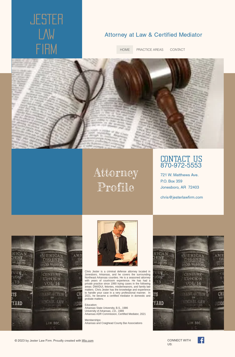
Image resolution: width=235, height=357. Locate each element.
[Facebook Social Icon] (201, 340)
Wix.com (88, 340)
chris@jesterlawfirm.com (181, 197)
